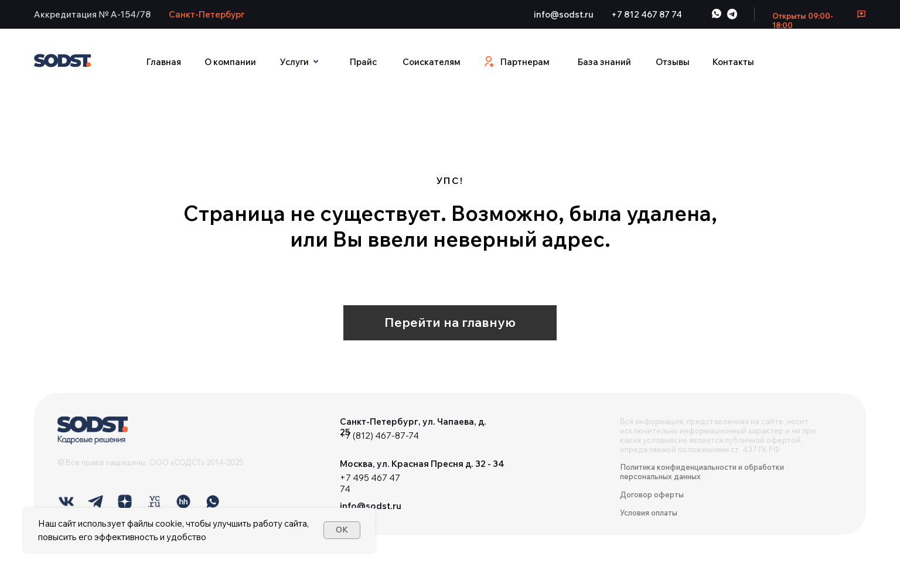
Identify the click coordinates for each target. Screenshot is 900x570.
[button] (92, 14)
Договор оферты (652, 494)
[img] (92, 431)
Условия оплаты (648, 512)
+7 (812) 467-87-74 (379, 435)
